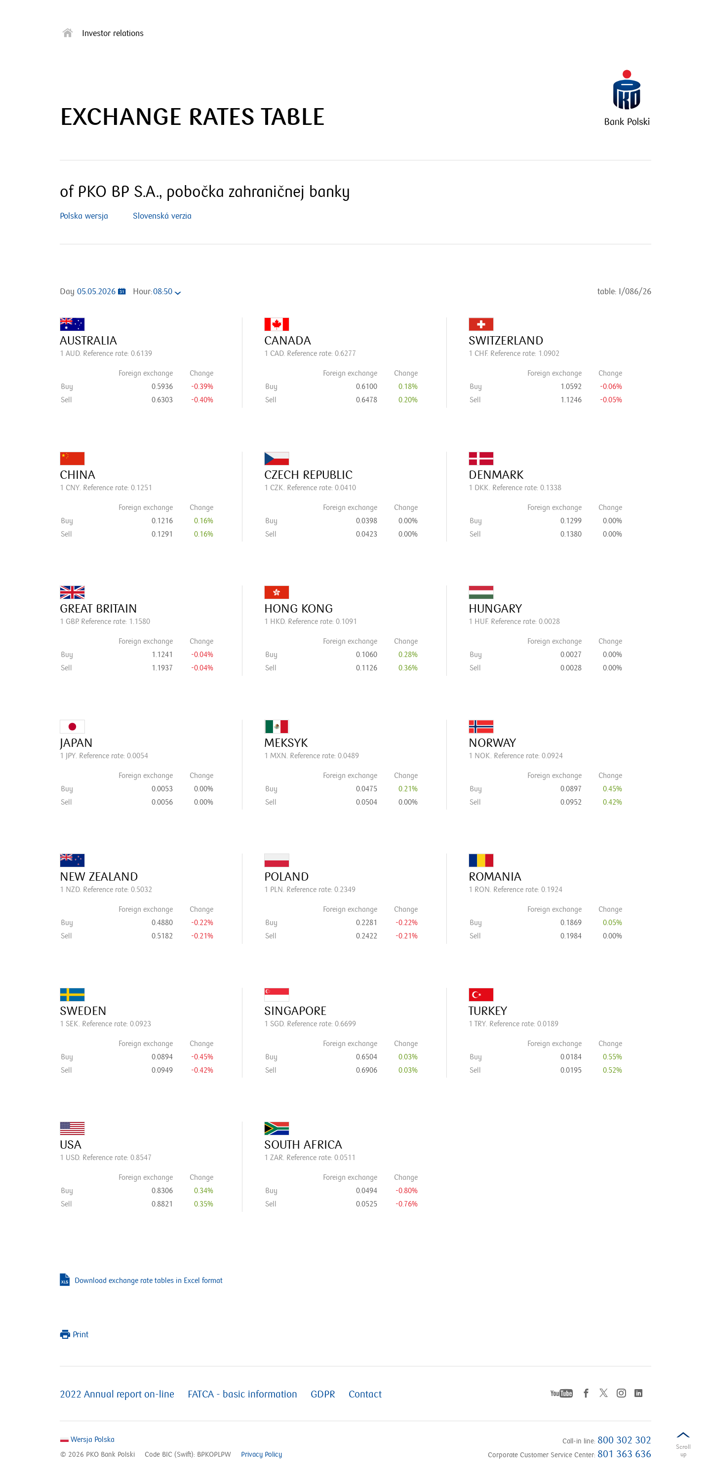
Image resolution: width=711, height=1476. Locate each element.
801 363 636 (624, 1454)
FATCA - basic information (242, 1394)
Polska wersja (84, 216)
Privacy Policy (261, 1454)
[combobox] (169, 293)
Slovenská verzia (162, 216)
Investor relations (113, 34)
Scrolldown (683, 1452)
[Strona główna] (68, 34)
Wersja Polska (87, 1439)
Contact (365, 1394)
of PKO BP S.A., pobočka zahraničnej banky (205, 192)
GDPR (323, 1394)
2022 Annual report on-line (117, 1394)
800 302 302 (624, 1440)
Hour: (142, 292)
